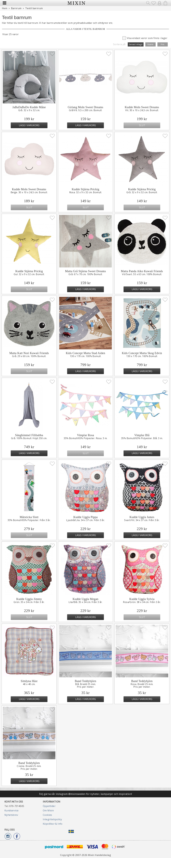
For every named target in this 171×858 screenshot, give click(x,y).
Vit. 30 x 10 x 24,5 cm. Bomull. (142, 110)
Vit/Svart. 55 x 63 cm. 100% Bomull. (142, 274)
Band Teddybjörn (85, 681)
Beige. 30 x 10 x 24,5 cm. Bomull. (29, 192)
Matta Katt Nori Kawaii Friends (29, 353)
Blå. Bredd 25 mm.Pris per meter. (85, 685)
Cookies (47, 815)
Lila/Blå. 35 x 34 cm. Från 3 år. (85, 602)
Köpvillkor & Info (52, 823)
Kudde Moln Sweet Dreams (142, 107)
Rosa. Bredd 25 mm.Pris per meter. (142, 685)
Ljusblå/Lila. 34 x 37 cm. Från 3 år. (85, 520)
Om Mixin (48, 810)
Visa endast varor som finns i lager (144, 37)
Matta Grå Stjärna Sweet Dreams (85, 271)
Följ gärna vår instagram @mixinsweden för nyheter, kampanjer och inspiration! (85, 794)
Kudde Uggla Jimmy (29, 599)
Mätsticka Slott (29, 517)
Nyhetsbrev (11, 815)
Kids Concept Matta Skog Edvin (142, 353)
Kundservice (11, 810)
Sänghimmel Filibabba (29, 435)
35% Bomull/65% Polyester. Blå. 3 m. (142, 438)
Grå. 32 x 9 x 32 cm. (29, 110)
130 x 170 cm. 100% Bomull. (85, 356)
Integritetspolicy (52, 819)
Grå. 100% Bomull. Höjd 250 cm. (29, 438)
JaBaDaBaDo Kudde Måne (29, 107)
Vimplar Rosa (85, 435)
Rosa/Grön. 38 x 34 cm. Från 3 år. (142, 602)
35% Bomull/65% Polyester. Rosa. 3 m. (85, 438)
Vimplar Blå (142, 435)
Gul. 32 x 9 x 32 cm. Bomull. (29, 274)
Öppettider (49, 806)
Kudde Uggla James (142, 517)
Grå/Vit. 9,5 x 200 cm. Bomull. (85, 110)
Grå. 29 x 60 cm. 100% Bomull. (29, 356)
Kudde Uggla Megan (85, 599)
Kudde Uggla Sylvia (142, 599)
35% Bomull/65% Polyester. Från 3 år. (29, 520)
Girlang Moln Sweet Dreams (85, 107)
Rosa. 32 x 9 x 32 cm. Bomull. (85, 192)
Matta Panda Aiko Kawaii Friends (142, 271)
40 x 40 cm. (29, 684)
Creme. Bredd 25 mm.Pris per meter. (29, 767)
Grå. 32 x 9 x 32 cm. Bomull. (141, 192)
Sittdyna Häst (29, 681)
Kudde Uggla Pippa (85, 517)
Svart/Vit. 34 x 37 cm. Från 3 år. (141, 520)
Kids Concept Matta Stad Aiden (85, 353)
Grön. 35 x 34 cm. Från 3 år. (29, 602)
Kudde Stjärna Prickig (85, 189)
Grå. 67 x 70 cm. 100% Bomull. (85, 274)
